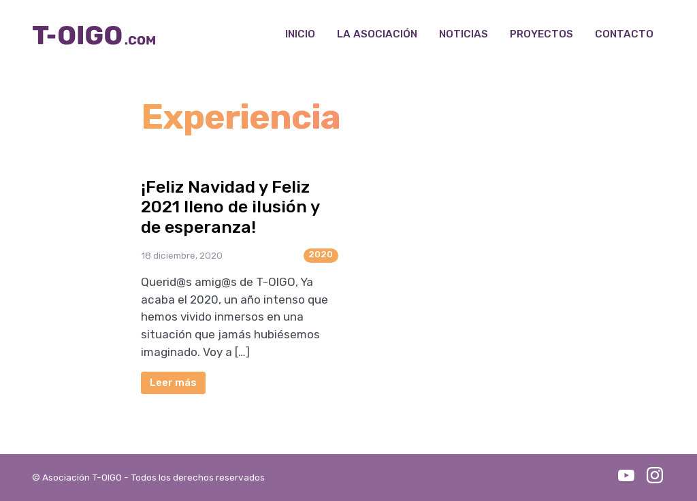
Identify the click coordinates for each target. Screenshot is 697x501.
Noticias (463, 34)
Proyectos (541, 34)
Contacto (624, 34)
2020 (320, 254)
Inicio (300, 34)
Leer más (173, 382)
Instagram (655, 475)
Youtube (626, 475)
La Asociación (377, 34)
